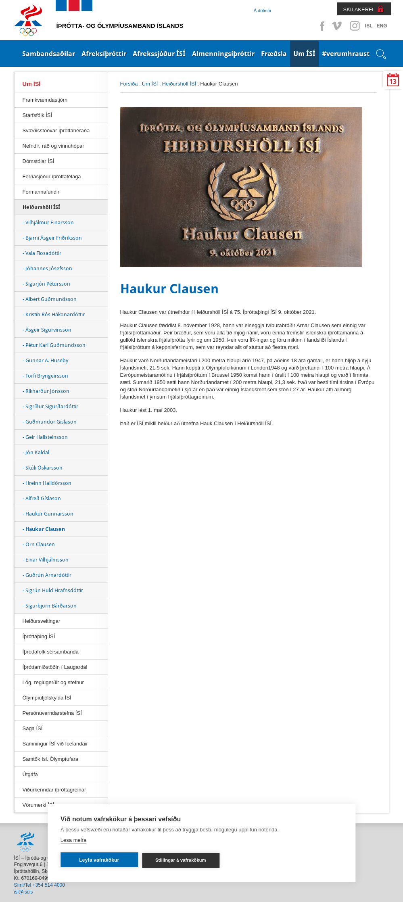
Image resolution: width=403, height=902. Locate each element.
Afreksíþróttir (103, 54)
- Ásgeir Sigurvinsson (47, 330)
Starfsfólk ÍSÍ (37, 115)
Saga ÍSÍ (33, 728)
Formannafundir (41, 192)
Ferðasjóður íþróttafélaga (52, 176)
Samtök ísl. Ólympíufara (51, 759)
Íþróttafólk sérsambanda (51, 652)
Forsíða (129, 84)
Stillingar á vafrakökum (180, 860)
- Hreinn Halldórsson (47, 483)
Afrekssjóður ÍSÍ (159, 54)
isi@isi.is (23, 892)
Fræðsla (274, 54)
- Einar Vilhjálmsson (46, 560)
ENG (381, 26)
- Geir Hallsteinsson (45, 437)
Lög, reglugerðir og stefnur (53, 682)
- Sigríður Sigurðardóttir (50, 406)
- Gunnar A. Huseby (45, 360)
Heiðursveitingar (42, 621)
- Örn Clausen (39, 544)
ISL (369, 26)
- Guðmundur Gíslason (50, 422)
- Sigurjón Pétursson (46, 284)
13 (393, 82)
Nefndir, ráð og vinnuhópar (53, 146)
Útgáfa (30, 774)
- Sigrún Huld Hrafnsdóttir (53, 590)
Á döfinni (262, 10)
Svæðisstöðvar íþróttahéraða (56, 130)
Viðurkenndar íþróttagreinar (54, 790)
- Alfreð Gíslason (42, 498)
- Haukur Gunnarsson (48, 514)
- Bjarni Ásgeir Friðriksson (52, 238)
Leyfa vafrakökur (99, 860)
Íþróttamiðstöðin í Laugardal (55, 667)
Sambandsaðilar (48, 54)
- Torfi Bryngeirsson (45, 376)
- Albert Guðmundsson (50, 299)
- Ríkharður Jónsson (46, 391)
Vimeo (337, 25)
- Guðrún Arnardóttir (47, 575)
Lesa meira (73, 840)
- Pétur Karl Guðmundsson (54, 345)
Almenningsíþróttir (223, 54)
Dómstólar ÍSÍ (38, 161)
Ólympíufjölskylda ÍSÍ (47, 698)
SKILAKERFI (358, 9)
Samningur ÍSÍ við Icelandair (55, 744)
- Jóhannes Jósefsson (47, 268)
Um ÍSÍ (304, 54)
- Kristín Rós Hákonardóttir (54, 314)
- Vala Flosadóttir (42, 253)
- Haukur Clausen (44, 529)
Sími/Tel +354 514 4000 (39, 885)
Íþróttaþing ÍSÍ (39, 636)
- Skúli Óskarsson (43, 468)
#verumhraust (346, 54)
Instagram (354, 25)
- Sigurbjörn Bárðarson (50, 606)
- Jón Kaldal (36, 452)
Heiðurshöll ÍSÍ (179, 84)
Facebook (320, 25)
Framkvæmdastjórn (45, 100)
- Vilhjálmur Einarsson (48, 222)
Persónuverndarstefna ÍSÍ (52, 713)
